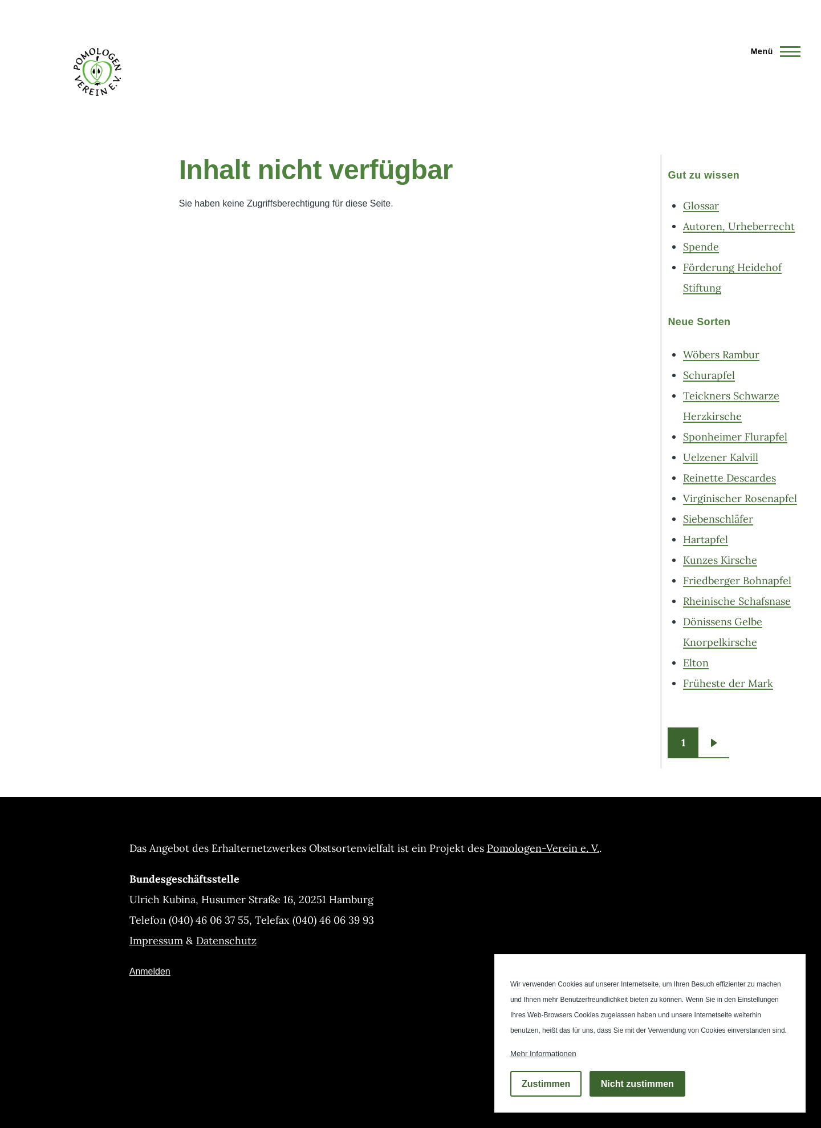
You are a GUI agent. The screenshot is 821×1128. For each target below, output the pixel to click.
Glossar (701, 205)
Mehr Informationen (543, 1053)
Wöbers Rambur (721, 354)
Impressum (156, 940)
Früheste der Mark (728, 683)
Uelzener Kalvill (720, 457)
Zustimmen (546, 1084)
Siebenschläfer (718, 518)
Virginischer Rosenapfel (740, 498)
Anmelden (149, 971)
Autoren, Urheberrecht (739, 226)
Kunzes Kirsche (720, 560)
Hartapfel (705, 539)
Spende (701, 246)
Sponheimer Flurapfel (735, 436)
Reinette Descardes (729, 477)
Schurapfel (709, 375)
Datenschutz (226, 940)
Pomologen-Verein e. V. (543, 848)
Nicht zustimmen (637, 1084)
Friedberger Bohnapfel (737, 580)
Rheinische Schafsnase (737, 601)
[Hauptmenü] (772, 51)
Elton (696, 662)
